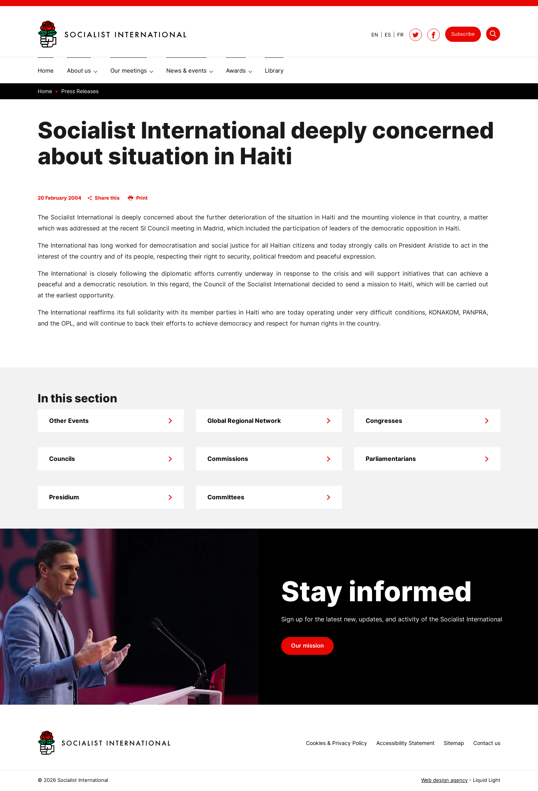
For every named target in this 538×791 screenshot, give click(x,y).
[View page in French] (397, 34)
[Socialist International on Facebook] (433, 34)
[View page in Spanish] (384, 34)
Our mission (307, 648)
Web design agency (444, 780)
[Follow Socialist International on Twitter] (415, 34)
